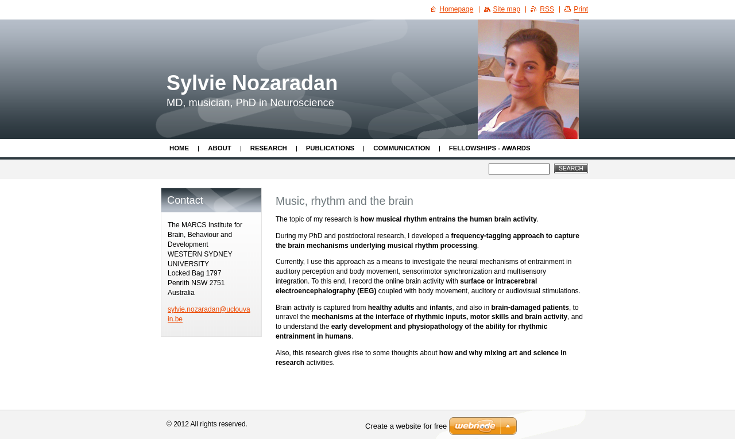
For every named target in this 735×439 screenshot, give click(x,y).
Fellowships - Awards (490, 148)
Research (268, 148)
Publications (330, 148)
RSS (547, 9)
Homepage (457, 9)
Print (581, 9)
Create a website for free (406, 426)
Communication (401, 148)
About (219, 148)
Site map (506, 9)
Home (179, 148)
